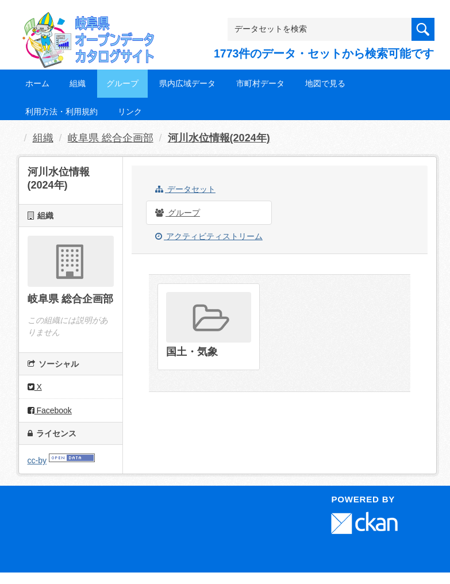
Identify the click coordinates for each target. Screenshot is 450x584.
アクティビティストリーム (209, 236)
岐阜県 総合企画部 (110, 138)
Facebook (50, 410)
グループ (122, 83)
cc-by (37, 460)
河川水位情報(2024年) (219, 138)
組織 (78, 83)
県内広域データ (187, 83)
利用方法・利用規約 (61, 111)
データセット (185, 189)
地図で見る (325, 83)
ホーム (37, 83)
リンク (130, 111)
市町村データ (260, 83)
